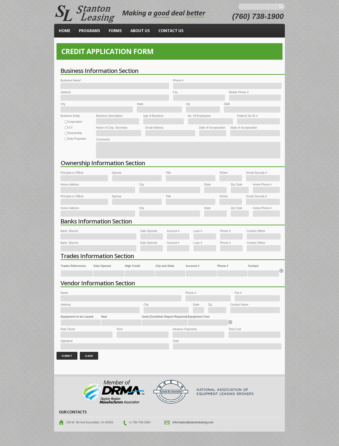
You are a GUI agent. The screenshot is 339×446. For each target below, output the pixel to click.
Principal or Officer (72, 172)
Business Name (71, 80)
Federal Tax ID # (247, 116)
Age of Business (153, 116)
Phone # (178, 80)
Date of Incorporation (212, 127)
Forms (115, 30)
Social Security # (256, 172)
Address (66, 92)
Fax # (238, 293)
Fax (175, 92)
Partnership (75, 133)
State (140, 104)
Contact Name (239, 304)
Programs (89, 30)
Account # (173, 231)
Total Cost (234, 329)
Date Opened (148, 231)
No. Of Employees (199, 116)
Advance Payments (185, 329)
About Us (140, 30)
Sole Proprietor (77, 138)
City (63, 104)
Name (64, 293)
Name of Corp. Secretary (111, 127)
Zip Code (236, 184)
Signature (67, 341)
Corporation (75, 121)
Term (120, 329)
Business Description (109, 116)
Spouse (117, 172)
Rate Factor (68, 329)
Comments (103, 139)
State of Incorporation (243, 127)
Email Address (154, 127)
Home (64, 30)
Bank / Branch (69, 231)
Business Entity (70, 116)
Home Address (70, 184)
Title (168, 172)
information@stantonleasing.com (193, 422)
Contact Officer (256, 231)
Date (176, 341)
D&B (227, 104)
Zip (188, 104)
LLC (70, 127)
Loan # (198, 231)
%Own (223, 172)
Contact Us (170, 30)
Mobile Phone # (239, 92)
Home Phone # (262, 184)
